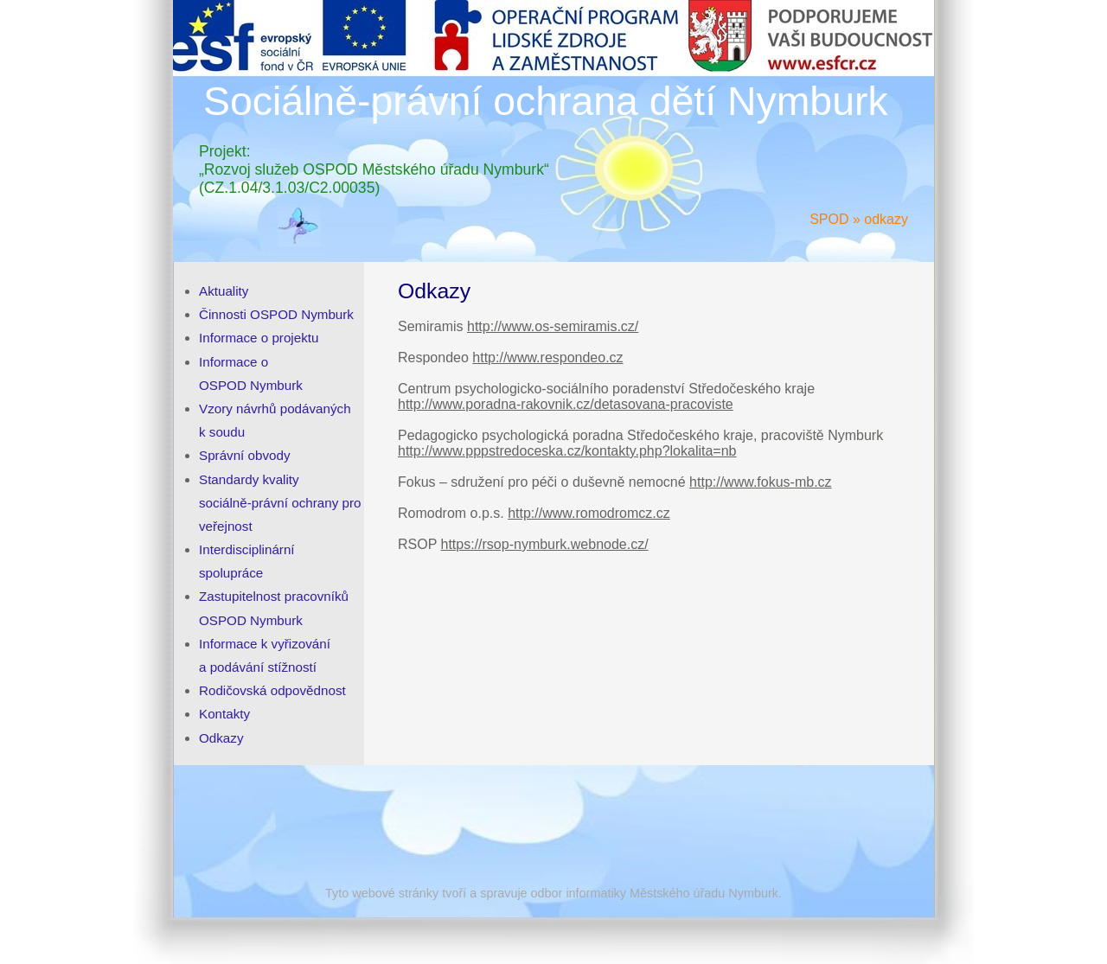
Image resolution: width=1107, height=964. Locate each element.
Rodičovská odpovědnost (272, 690)
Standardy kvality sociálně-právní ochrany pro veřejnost (280, 502)
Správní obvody (245, 455)
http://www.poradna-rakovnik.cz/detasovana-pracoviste (565, 404)
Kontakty (224, 713)
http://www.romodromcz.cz (589, 513)
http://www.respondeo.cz (547, 357)
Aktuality (223, 291)
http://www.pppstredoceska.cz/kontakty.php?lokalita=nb (567, 451)
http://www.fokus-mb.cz (760, 482)
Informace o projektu (258, 337)
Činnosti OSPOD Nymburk (276, 314)
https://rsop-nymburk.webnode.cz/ (545, 544)
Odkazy (221, 738)
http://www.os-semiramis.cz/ (552, 326)
